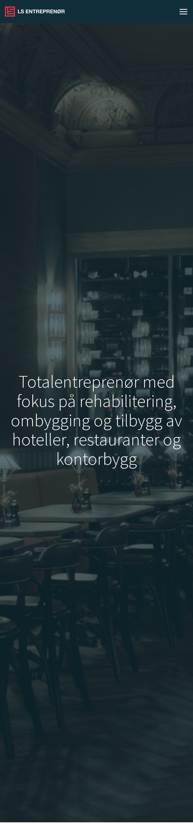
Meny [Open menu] (183, 11)
